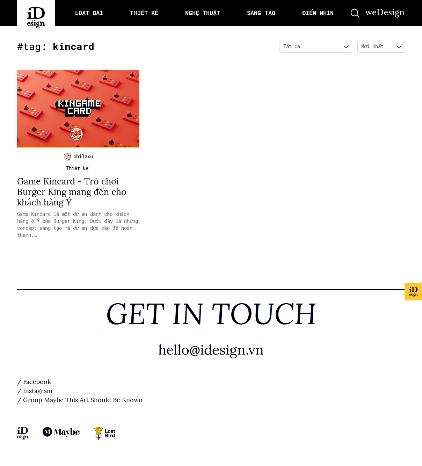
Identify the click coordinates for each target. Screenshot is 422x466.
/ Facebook (34, 382)
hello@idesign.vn (211, 350)
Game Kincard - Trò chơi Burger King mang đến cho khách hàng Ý (71, 192)
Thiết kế (77, 168)
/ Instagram (34, 391)
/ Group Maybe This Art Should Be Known (80, 400)
